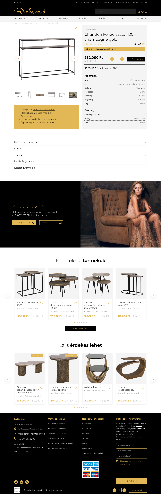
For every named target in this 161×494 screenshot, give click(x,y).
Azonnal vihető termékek (92, 453)
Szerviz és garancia (56, 438)
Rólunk (75, 2)
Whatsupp (27, 482)
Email (44, 223)
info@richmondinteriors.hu (31, 434)
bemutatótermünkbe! (44, 109)
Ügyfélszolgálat (140, 2)
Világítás (100, 19)
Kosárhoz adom (136, 59)
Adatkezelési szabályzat (58, 448)
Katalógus (85, 2)
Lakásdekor (121, 19)
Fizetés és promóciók (57, 428)
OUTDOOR (142, 19)
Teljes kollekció (80, 328)
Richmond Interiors (30, 11)
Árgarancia (26, 116)
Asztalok (63, 19)
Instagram (21, 482)
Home (16, 23)
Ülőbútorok (42, 19)
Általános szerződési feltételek (60, 443)
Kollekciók (20, 19)
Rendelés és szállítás (56, 424)
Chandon (140, 88)
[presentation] (133, 472)
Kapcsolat (96, 2)
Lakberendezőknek (122, 2)
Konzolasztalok (90, 29)
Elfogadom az (130, 462)
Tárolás (82, 19)
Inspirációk (107, 2)
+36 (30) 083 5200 (20, 2)
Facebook (16, 482)
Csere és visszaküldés (57, 433)
